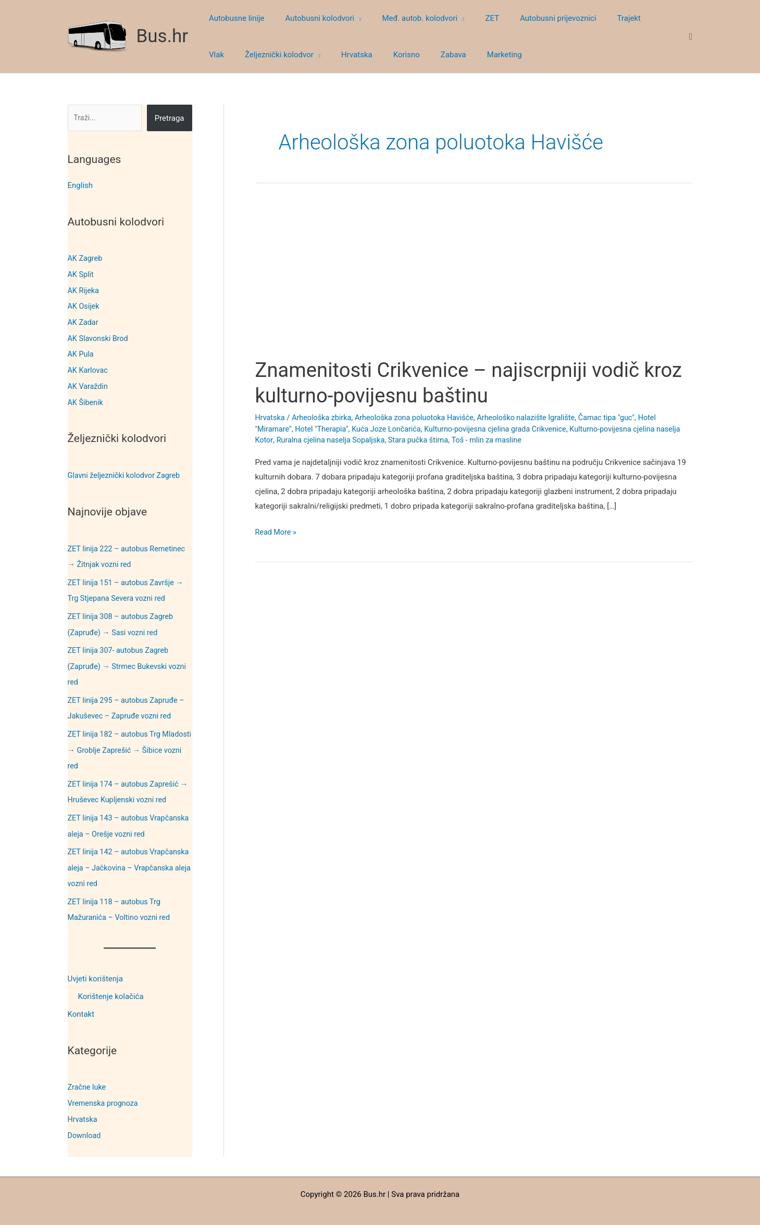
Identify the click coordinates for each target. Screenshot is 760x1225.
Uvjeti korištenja (95, 966)
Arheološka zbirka (324, 417)
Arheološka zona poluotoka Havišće (421, 417)
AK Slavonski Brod (99, 336)
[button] (349, 18)
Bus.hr (162, 36)
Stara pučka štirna (451, 440)
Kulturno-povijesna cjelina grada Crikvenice (506, 429)
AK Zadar (84, 320)
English (80, 185)
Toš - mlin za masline (522, 440)
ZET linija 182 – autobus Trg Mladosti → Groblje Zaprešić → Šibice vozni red (122, 741)
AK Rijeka (84, 289)
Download (85, 1121)
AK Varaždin (89, 383)
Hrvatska (83, 1105)
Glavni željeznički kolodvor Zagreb (126, 471)
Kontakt (81, 1001)
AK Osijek (84, 305)
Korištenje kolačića (111, 984)
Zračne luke (88, 1074)
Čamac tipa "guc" (621, 417)
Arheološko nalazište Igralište (538, 417)
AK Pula (81, 352)
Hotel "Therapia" (325, 429)
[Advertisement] (474, 280)
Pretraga (169, 118)
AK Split (81, 274)
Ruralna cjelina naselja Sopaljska (360, 440)
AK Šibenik (86, 398)
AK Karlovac (89, 367)
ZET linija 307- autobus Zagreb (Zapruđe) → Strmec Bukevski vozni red (130, 659)
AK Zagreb (86, 258)
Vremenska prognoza (105, 1089)
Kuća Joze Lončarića (392, 429)
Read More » (276, 532)
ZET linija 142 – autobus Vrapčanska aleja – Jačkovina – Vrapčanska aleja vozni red (123, 856)
